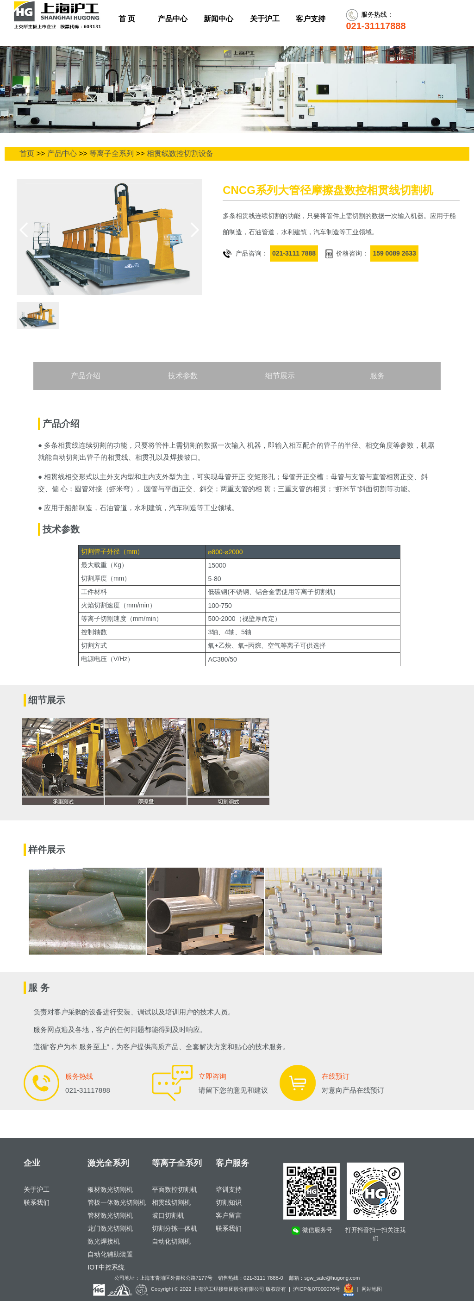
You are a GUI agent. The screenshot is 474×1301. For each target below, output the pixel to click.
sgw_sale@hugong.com (332, 1278)
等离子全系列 (111, 153)
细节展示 (280, 376)
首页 (26, 153)
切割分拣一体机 (174, 1228)
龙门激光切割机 (110, 1228)
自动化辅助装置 (110, 1254)
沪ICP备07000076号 (316, 1289)
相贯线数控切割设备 (180, 153)
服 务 (39, 987)
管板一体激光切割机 (116, 1202)
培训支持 (229, 1189)
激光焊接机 (103, 1241)
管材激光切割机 (110, 1215)
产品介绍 (85, 376)
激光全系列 (108, 1163)
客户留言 (229, 1215)
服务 (377, 376)
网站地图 (372, 1289)
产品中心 (62, 153)
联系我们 (37, 1202)
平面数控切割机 (174, 1189)
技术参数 (183, 376)
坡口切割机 (168, 1215)
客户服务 (232, 1163)
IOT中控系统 (105, 1267)
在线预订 (335, 1076)
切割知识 (229, 1202)
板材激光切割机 (110, 1189)
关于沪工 (37, 1189)
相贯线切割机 (171, 1202)
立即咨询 (212, 1076)
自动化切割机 (171, 1241)
